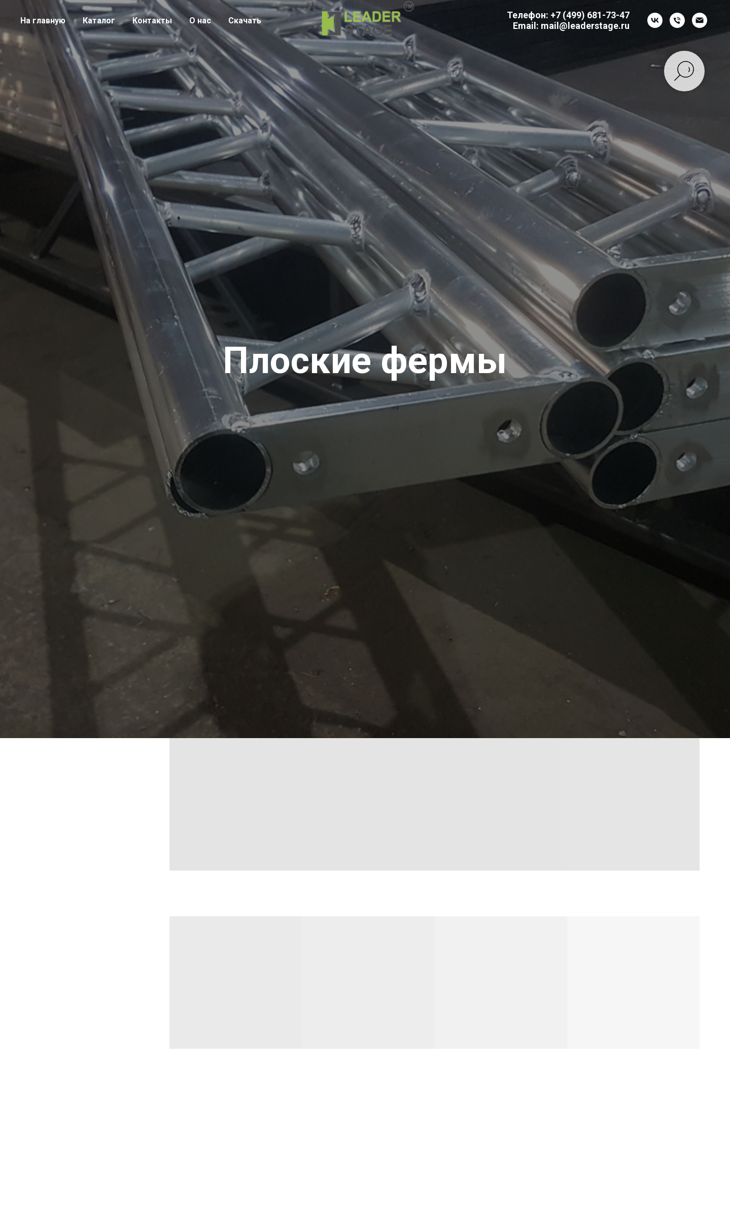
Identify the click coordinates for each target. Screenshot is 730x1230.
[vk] (655, 20)
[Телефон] (677, 20)
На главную (42, 20)
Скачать (244, 20)
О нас (200, 20)
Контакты (152, 20)
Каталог (99, 20)
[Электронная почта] (699, 20)
